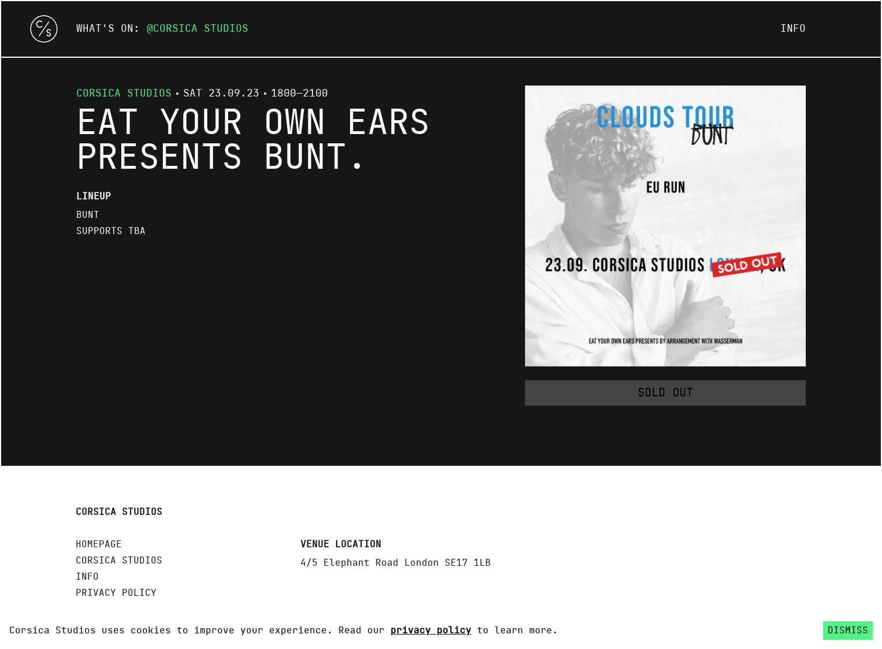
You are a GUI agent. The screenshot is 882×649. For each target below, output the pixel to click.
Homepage (99, 544)
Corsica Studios (200, 29)
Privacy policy (116, 593)
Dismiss (848, 630)
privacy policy (430, 630)
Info (793, 29)
